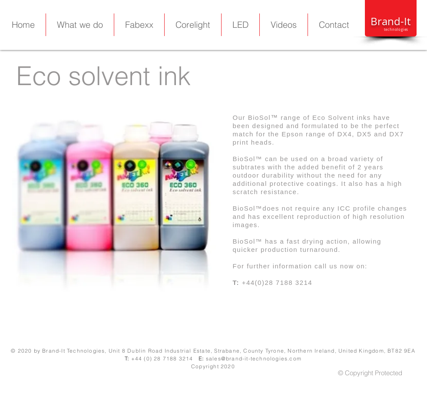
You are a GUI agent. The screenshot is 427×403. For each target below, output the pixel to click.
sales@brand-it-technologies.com (253, 358)
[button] (240, 24)
